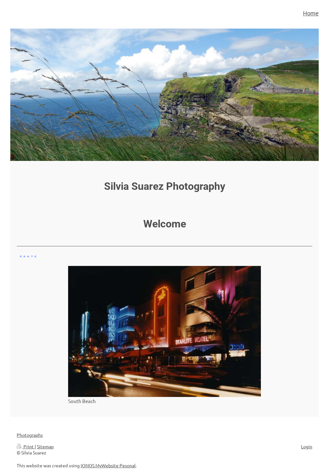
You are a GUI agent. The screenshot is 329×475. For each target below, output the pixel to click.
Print (26, 446)
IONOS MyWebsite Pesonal (108, 465)
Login (306, 446)
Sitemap (45, 446)
